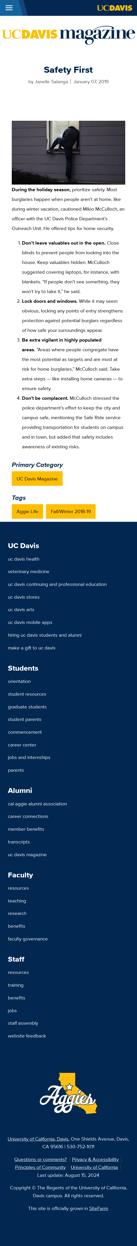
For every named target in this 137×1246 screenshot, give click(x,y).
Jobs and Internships (29, 757)
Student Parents (24, 719)
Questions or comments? (40, 1159)
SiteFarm (98, 1208)
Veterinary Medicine (28, 571)
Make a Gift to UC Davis (31, 647)
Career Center (22, 744)
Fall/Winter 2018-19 (71, 511)
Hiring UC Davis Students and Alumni (45, 634)
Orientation (19, 681)
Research (17, 913)
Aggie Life (27, 511)
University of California (94, 1167)
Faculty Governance (28, 938)
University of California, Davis (38, 1138)
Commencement (25, 731)
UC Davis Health (23, 558)
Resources (18, 887)
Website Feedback (27, 1035)
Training (16, 984)
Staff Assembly (23, 1022)
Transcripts (19, 841)
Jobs (12, 1010)
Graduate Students (27, 706)
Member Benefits (26, 828)
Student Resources (27, 693)
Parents (16, 769)
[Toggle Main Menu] (9, 8)
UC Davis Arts (21, 609)
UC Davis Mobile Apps (30, 622)
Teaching (17, 900)
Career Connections (28, 816)
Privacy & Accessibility (95, 1159)
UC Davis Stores (24, 596)
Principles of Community (40, 1167)
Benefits (16, 925)
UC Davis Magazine (37, 478)
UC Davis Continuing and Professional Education (57, 584)
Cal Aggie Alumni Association (37, 803)
